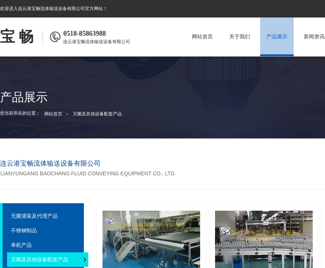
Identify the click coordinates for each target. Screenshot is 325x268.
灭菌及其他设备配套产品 (97, 114)
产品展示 (276, 36)
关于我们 (239, 36)
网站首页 (202, 36)
